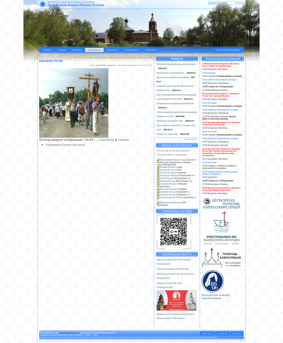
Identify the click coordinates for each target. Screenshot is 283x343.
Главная (47, 50)
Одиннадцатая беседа (171, 197)
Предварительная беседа (173, 159)
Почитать (77, 50)
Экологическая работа (228, 50)
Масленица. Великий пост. (171, 72)
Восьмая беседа (168, 189)
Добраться (150, 50)
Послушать (112, 50)
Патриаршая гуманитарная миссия (175, 103)
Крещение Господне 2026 (170, 120)
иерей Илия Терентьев (105, 65)
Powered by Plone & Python (231, 337)
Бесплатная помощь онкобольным (216, 296)
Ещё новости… (191, 139)
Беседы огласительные (177, 145)
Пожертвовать (131, 50)
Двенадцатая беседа (170, 202)
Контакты (237, 333)
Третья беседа (167, 172)
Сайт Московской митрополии (173, 268)
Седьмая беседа (168, 183)
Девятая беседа (168, 191)
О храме (61, 50)
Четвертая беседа (169, 175)
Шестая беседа (167, 181)
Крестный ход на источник (123, 57)
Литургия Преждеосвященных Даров (176, 64)
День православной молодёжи (173, 77)
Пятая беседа (167, 178)
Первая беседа (167, 167)
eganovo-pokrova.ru (69, 332)
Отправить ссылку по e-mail (65, 145)
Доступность (222, 333)
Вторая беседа (167, 169)
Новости (177, 58)
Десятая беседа (168, 194)
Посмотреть (94, 50)
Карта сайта (207, 333)
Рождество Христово (167, 134)
